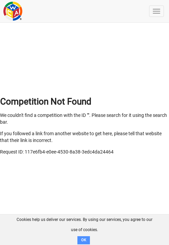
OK (83, 240)
